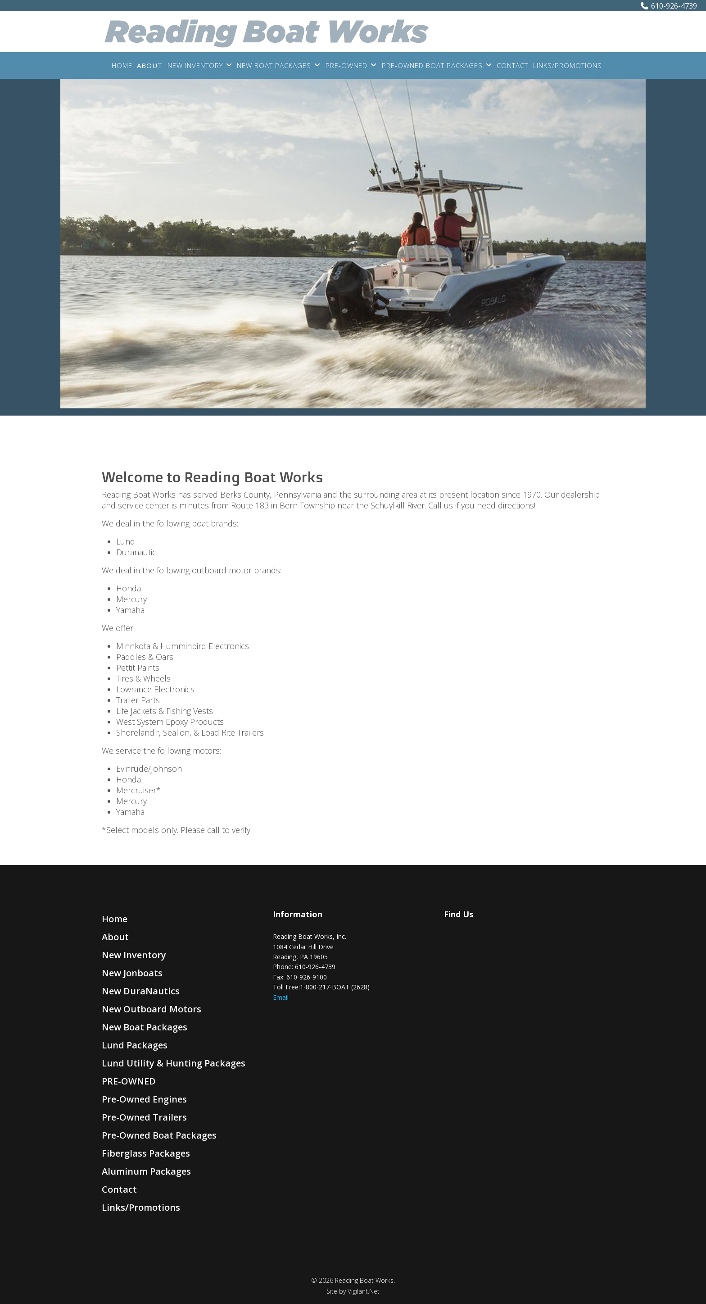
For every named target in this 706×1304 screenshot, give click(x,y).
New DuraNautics (141, 991)
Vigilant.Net (364, 1291)
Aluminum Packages (146, 1171)
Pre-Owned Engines (144, 1099)
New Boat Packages (274, 65)
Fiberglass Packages (146, 1153)
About (150, 65)
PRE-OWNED (346, 65)
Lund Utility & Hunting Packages (173, 1063)
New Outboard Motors (151, 1009)
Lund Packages (134, 1045)
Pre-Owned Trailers (144, 1117)
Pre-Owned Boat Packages (432, 65)
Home (122, 65)
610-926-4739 (674, 6)
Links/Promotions (567, 65)
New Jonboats (132, 973)
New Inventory (195, 65)
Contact (512, 65)
